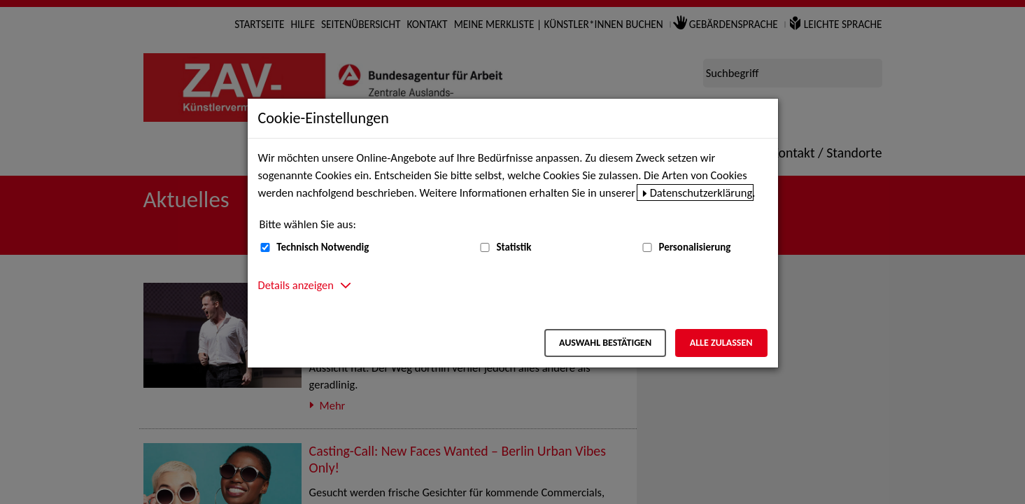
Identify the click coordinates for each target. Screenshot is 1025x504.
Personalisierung (694, 247)
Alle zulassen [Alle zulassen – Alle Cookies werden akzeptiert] (721, 343)
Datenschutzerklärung (701, 193)
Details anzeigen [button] (296, 285)
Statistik (513, 247)
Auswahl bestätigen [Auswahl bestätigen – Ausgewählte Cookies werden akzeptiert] (605, 343)
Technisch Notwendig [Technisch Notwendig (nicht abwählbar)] (322, 247)
